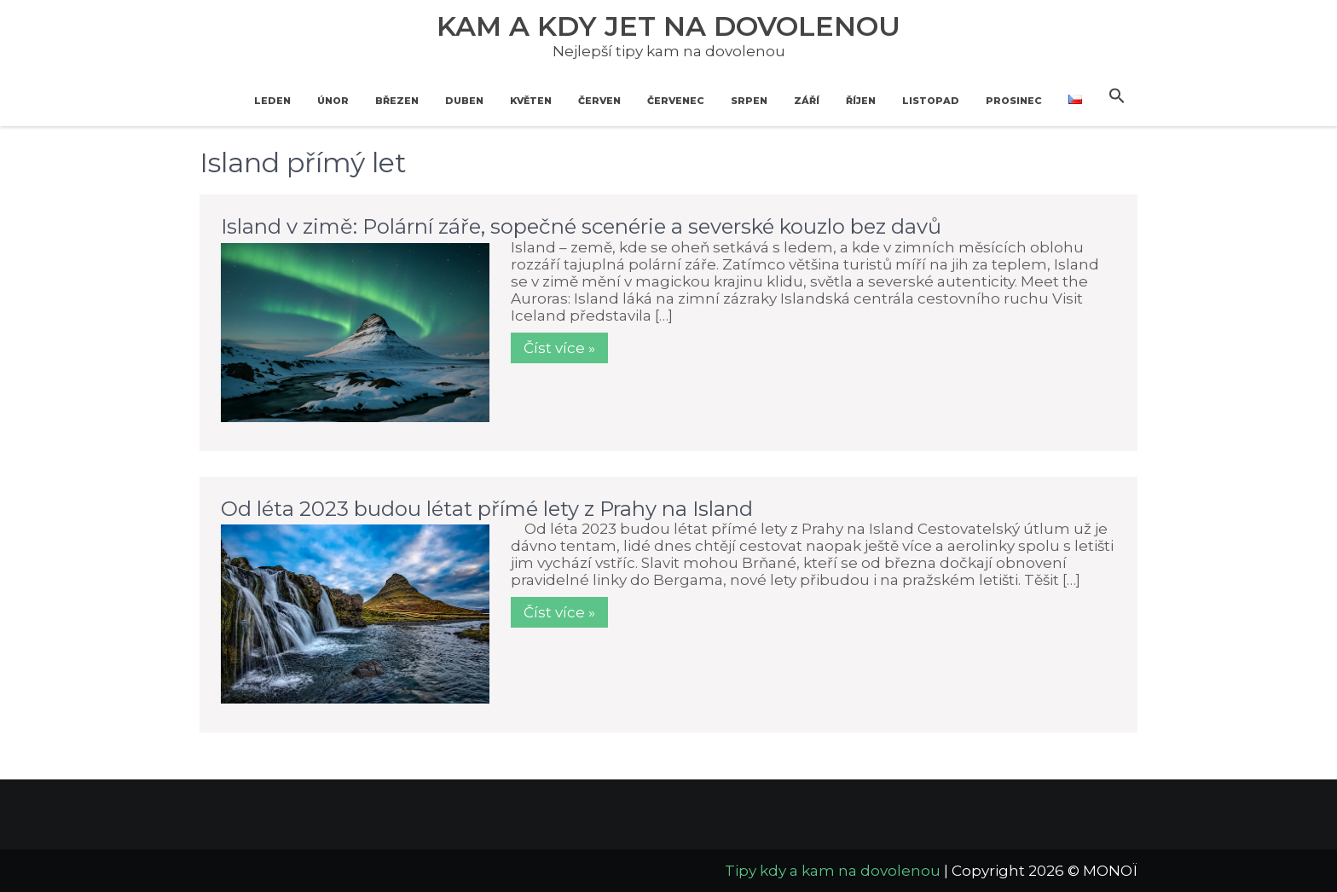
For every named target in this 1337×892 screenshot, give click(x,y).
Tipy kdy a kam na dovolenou (833, 870)
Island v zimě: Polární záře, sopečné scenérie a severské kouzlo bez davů (581, 226)
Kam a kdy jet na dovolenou (668, 26)
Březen (397, 101)
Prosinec (1014, 101)
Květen (531, 101)
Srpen (749, 101)
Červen (599, 101)
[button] (1117, 96)
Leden (272, 101)
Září (806, 101)
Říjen (861, 101)
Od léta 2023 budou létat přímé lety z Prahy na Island (487, 508)
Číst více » (559, 347)
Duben (464, 101)
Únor (333, 101)
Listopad (930, 101)
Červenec (675, 101)
